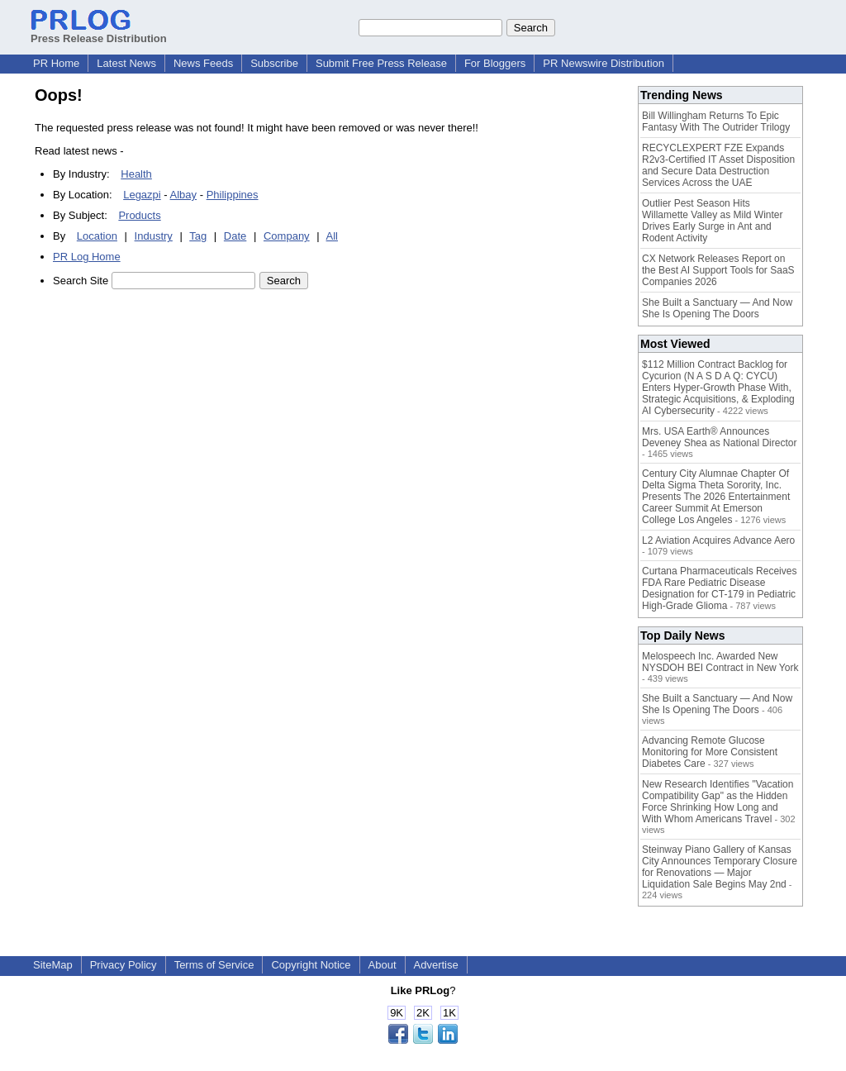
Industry (154, 236)
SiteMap (53, 965)
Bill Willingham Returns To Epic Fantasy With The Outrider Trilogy (716, 121)
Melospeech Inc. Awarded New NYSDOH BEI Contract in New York (720, 662)
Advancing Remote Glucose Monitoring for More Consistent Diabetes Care (709, 752)
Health (136, 174)
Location (97, 236)
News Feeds (203, 63)
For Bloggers (494, 63)
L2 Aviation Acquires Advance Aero (718, 540)
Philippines (233, 194)
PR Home (56, 63)
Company (287, 236)
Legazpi (142, 194)
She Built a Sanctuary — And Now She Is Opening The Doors (717, 308)
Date (235, 236)
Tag (198, 236)
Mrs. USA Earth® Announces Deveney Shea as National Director (719, 437)
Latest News (126, 63)
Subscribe (274, 63)
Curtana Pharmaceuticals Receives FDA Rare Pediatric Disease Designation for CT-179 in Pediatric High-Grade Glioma (719, 588)
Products (139, 215)
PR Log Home (87, 256)
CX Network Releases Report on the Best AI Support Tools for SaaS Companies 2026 (718, 270)
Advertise (436, 965)
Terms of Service (214, 965)
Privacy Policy (123, 965)
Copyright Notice (310, 965)
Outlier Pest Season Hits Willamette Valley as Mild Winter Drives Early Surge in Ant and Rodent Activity (712, 221)
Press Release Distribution (99, 32)
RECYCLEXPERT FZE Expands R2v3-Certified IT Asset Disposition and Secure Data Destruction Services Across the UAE (718, 165)
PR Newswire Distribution (603, 63)
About (382, 965)
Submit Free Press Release (381, 63)
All (332, 236)
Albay (183, 194)
